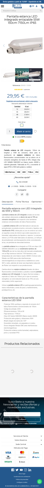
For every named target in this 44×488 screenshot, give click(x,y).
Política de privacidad (22, 479)
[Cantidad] (9, 131)
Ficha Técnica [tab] (22, 202)
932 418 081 (23, 182)
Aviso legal (22, 473)
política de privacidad (30, 423)
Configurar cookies (22, 482)
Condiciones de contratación (22, 476)
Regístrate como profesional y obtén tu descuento (22, 101)
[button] (40, 45)
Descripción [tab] (7, 202)
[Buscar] (22, 11)
